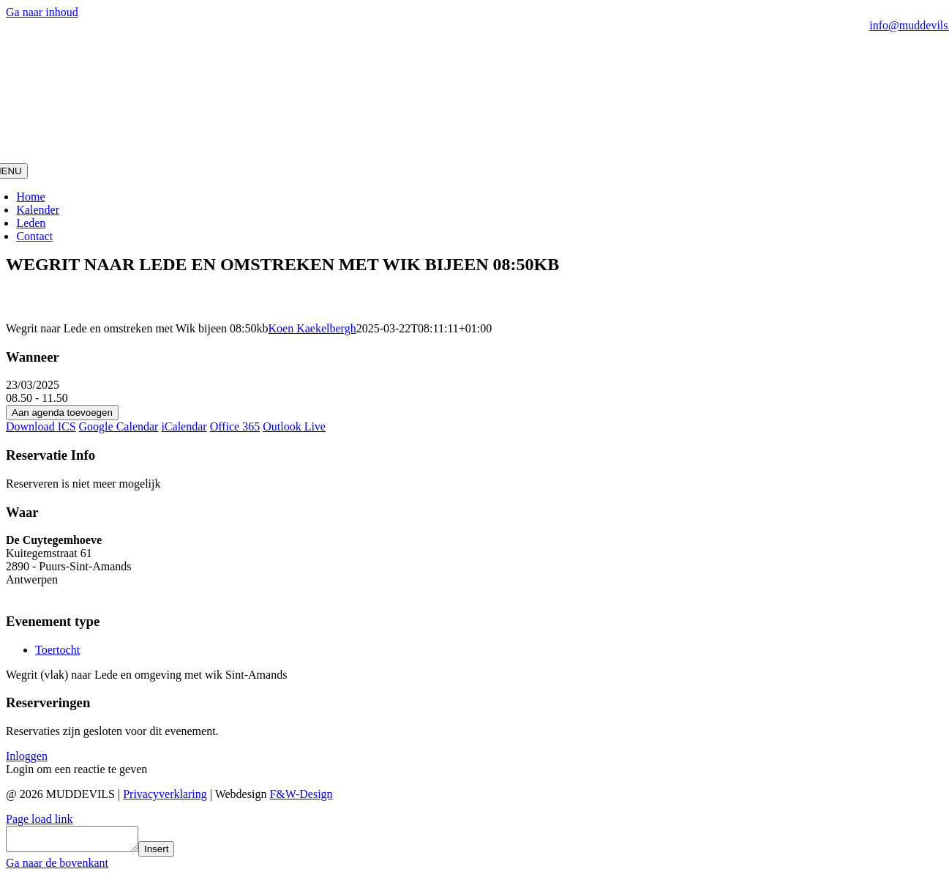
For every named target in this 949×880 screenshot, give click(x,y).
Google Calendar (119, 426)
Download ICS (41, 426)
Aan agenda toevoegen (62, 412)
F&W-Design (300, 794)
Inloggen (27, 756)
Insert (171, 853)
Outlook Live (294, 426)
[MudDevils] (474, 156)
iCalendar (183, 426)
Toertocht (57, 650)
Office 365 (235, 426)
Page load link (39, 819)
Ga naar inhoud (42, 12)
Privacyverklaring (165, 794)
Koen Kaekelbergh (312, 328)
